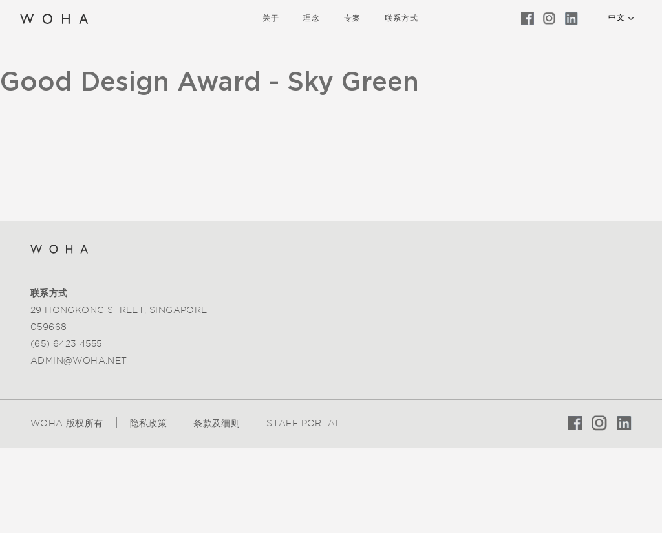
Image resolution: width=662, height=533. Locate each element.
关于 (270, 18)
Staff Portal (303, 423)
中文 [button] (616, 17)
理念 (311, 18)
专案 (352, 18)
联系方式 (401, 18)
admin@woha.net (78, 360)
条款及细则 (216, 423)
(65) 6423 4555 (66, 343)
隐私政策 (148, 423)
